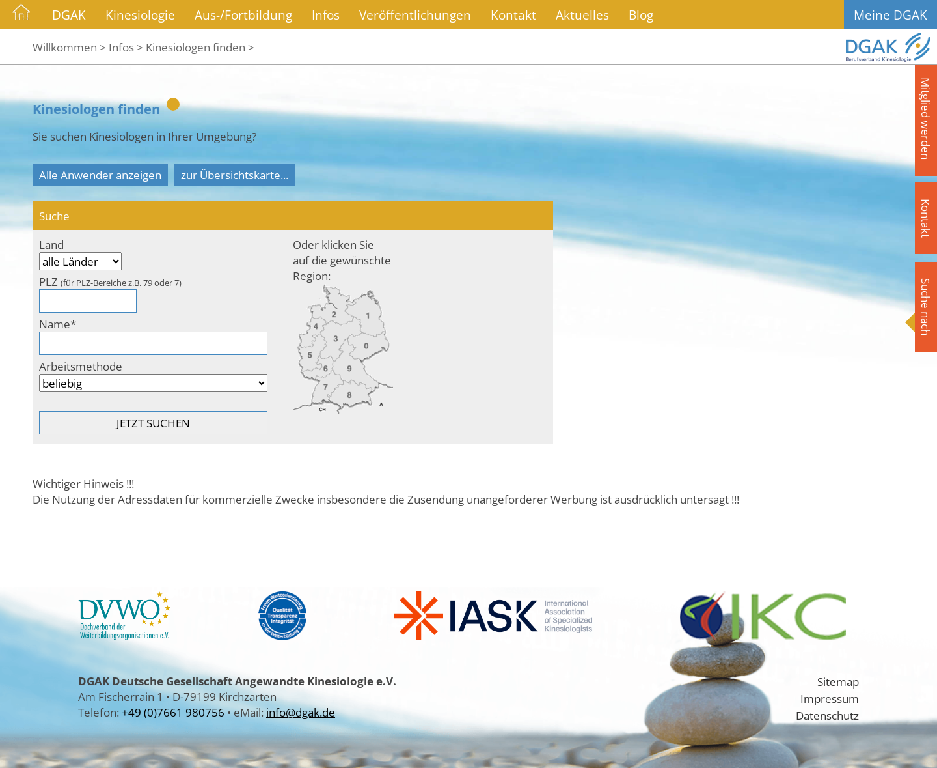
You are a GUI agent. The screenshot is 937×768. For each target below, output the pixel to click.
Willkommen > (69, 47)
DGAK (69, 15)
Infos (326, 15)
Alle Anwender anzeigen (100, 174)
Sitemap (838, 681)
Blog (641, 15)
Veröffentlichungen (415, 15)
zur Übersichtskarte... (234, 174)
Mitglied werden (926, 119)
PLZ (110, 281)
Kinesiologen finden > (200, 47)
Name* (57, 324)
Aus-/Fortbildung (243, 15)
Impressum (829, 698)
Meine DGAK (890, 15)
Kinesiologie (140, 15)
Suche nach (926, 306)
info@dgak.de (300, 712)
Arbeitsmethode (80, 366)
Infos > (126, 47)
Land (51, 244)
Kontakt (513, 15)
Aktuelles (582, 15)
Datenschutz (827, 715)
